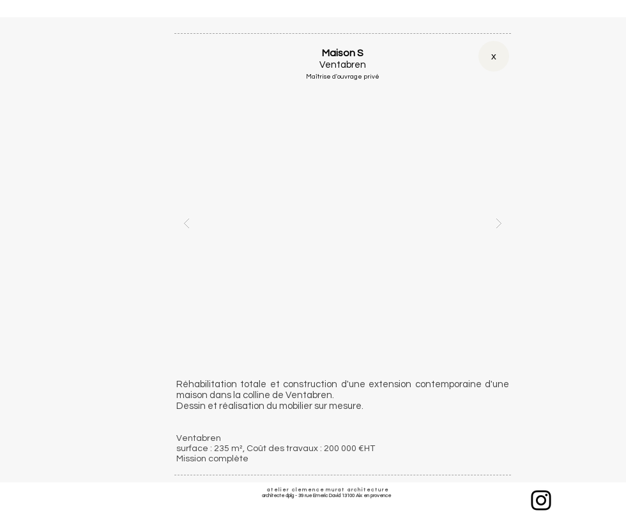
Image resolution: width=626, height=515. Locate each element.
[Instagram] (541, 500)
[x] (493, 56)
